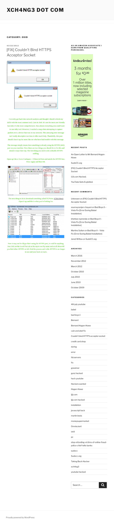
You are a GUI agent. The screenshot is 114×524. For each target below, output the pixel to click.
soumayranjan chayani (81, 207)
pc (72, 437)
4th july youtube (78, 304)
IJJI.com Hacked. (78, 176)
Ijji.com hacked (78, 400)
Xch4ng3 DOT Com (35, 10)
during (74, 346)
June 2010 (76, 282)
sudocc (74, 450)
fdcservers (76, 357)
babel (73, 309)
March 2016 (76, 255)
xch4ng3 (75, 466)
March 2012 (76, 266)
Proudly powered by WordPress (20, 517)
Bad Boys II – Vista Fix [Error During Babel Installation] (88, 210)
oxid (73, 431)
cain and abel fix (78, 331)
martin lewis (76, 415)
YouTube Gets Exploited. (82, 182)
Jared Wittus (77, 239)
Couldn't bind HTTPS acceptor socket (88, 336)
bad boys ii (75, 315)
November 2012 (78, 261)
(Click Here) (58, 198)
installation (76, 405)
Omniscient (76, 426)
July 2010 (75, 277)
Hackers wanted (78, 384)
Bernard (74, 320)
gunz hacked (77, 373)
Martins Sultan (77, 230)
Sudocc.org (76, 456)
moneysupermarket (80, 421)
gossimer (75, 368)
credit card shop (78, 341)
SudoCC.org (76, 163)
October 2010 (77, 271)
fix (72, 362)
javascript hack (78, 410)
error (73, 352)
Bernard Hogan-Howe (81, 325)
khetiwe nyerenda (79, 219)
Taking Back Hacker (80, 461)
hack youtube (77, 378)
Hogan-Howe (77, 389)
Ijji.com (74, 394)
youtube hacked (78, 472)
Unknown (75, 198)
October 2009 (77, 287)
